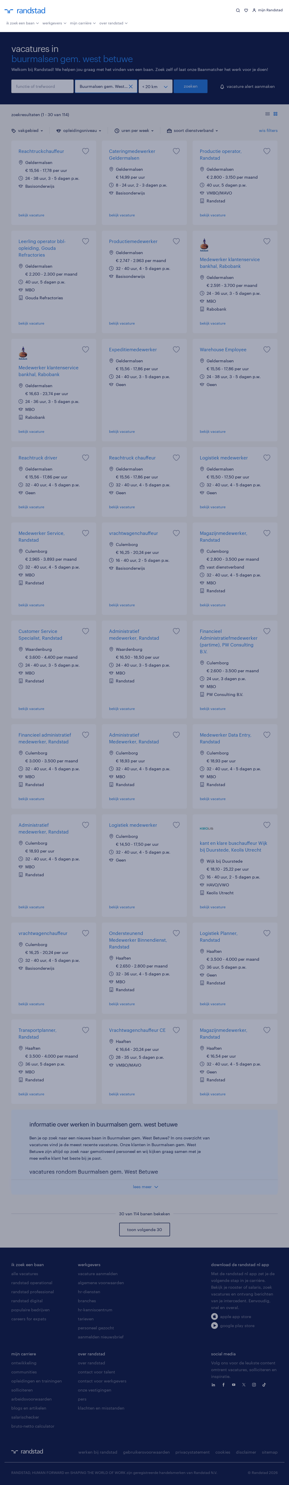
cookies (222, 1452)
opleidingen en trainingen (36, 1380)
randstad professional (32, 1291)
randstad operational (31, 1282)
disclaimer (246, 1452)
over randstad (113, 22)
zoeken (191, 86)
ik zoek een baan (22, 22)
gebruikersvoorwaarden (146, 1452)
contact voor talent (96, 1371)
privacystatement (192, 1452)
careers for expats (28, 1318)
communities (24, 1371)
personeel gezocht (96, 1327)
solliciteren (22, 1389)
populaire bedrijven (30, 1309)
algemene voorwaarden (101, 1282)
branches (87, 1300)
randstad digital (27, 1300)
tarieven (86, 1318)
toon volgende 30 (144, 1229)
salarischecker (25, 1417)
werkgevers (54, 22)
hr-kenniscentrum (95, 1309)
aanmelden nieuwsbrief (101, 1336)
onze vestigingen (94, 1389)
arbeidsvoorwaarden (31, 1398)
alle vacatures (24, 1273)
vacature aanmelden (98, 1273)
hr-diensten (89, 1291)
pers (82, 1398)
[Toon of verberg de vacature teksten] (271, 114)
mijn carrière (83, 22)
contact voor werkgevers (102, 1380)
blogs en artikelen (28, 1407)
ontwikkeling (24, 1362)
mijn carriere (23, 1353)
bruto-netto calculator (32, 1426)
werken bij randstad (97, 1452)
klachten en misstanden (101, 1407)
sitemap (270, 1452)
